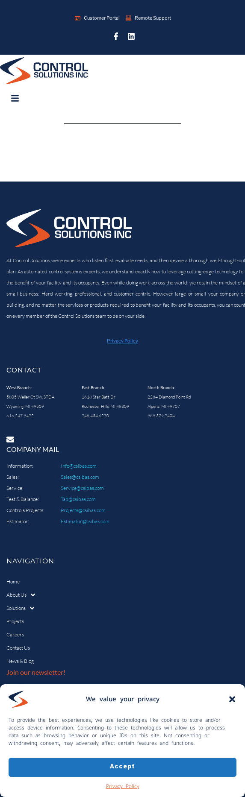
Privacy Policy (122, 786)
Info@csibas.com (79, 466)
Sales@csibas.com (80, 477)
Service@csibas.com (82, 488)
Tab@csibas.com (78, 499)
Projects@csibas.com (83, 510)
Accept (122, 767)
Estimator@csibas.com (85, 521)
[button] (232, 699)
